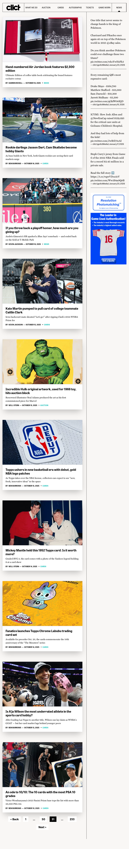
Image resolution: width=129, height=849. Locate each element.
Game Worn (104, 7)
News (119, 7)
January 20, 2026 (117, 64)
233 (72, 819)
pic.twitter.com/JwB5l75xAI (106, 141)
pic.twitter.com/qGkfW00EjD (107, 101)
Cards (61, 7)
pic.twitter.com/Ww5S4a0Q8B (107, 180)
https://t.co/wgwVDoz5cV (105, 176)
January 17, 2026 (116, 144)
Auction (46, 7)
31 (53, 819)
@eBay (111, 43)
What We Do (31, 7)
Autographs (75, 7)
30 (43, 819)
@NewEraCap (98, 118)
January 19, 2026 (116, 104)
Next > (42, 827)
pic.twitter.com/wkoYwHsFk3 (107, 61)
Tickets (90, 7)
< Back (14, 819)
